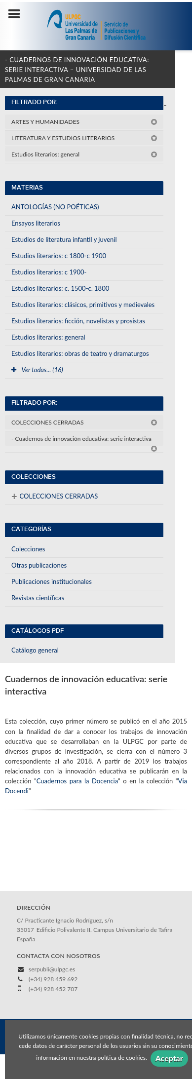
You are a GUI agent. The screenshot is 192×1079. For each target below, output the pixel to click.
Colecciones (28, 549)
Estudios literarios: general (84, 154)
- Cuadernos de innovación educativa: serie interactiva (84, 440)
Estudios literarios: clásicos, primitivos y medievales (82, 304)
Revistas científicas (37, 598)
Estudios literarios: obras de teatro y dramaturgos (80, 353)
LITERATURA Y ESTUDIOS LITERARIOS (84, 138)
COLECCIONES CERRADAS (84, 422)
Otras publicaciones (39, 565)
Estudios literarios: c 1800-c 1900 (58, 256)
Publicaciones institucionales (51, 581)
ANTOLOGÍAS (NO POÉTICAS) (55, 207)
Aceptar (169, 1058)
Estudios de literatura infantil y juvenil (64, 239)
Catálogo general (35, 650)
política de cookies (122, 1058)
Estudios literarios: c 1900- (48, 272)
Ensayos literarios (35, 223)
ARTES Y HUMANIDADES (84, 121)
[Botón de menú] (17, 14)
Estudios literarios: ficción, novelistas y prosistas (78, 321)
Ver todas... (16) (37, 370)
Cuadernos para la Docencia (77, 781)
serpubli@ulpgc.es (52, 969)
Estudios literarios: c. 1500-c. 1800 (60, 288)
